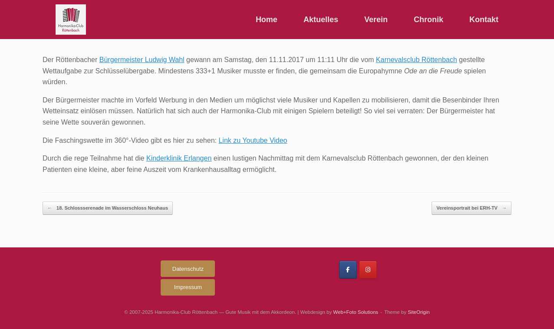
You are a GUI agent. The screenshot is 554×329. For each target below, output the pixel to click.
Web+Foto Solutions (355, 312)
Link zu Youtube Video (252, 140)
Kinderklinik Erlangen (178, 158)
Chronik (428, 19)
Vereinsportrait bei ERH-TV (471, 208)
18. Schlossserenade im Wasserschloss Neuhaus (107, 208)
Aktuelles (320, 19)
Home (266, 19)
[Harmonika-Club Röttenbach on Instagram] (368, 270)
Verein (376, 19)
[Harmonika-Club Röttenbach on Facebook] (348, 270)
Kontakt (483, 19)
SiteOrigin (419, 312)
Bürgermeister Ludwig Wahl (142, 59)
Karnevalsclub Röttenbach (416, 59)
